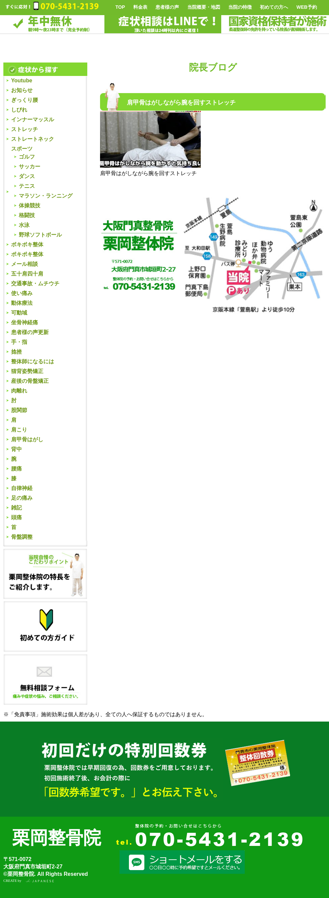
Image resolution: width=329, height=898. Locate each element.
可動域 (19, 313)
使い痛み (22, 293)
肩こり (19, 430)
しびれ (19, 110)
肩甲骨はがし (27, 439)
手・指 (19, 342)
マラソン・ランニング (46, 196)
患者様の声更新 (30, 332)
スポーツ (22, 149)
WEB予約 (306, 7)
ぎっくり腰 (24, 100)
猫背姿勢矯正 (27, 371)
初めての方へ (274, 7)
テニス (27, 186)
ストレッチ (24, 129)
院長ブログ (213, 67)
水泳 (24, 225)
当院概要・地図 (203, 7)
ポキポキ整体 (27, 254)
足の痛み (22, 498)
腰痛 (16, 469)
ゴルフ (27, 157)
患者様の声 (167, 7)
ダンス (27, 176)
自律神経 (22, 488)
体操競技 (29, 205)
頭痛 (16, 517)
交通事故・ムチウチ (35, 283)
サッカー (29, 166)
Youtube (21, 80)
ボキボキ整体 (27, 244)
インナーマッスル (32, 119)
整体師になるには (32, 361)
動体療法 (22, 303)
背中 (16, 449)
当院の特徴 (240, 7)
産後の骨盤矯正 (30, 381)
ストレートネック (32, 139)
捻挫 (16, 352)
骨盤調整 (22, 537)
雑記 (16, 508)
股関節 (19, 410)
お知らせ (22, 90)
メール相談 (24, 264)
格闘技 (27, 215)
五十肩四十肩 (27, 274)
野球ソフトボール (40, 235)
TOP (120, 7)
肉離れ (19, 391)
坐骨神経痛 (24, 322)
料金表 (140, 7)
